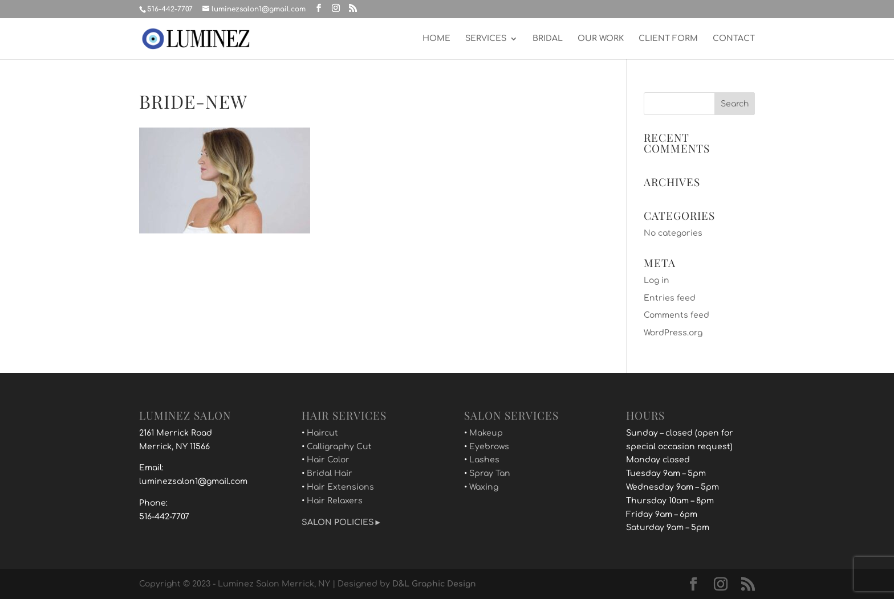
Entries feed (670, 298)
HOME (436, 39)
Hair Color (328, 460)
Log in (656, 280)
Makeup (486, 433)
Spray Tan (489, 473)
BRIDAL (548, 39)
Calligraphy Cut (339, 446)
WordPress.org (673, 333)
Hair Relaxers (335, 501)
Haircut (322, 433)
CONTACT (734, 39)
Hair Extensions (340, 487)
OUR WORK (601, 39)
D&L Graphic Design (434, 584)
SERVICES (485, 39)
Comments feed (676, 315)
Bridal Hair (329, 473)
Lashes (484, 460)
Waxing (483, 487)
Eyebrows (489, 446)
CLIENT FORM (668, 39)
